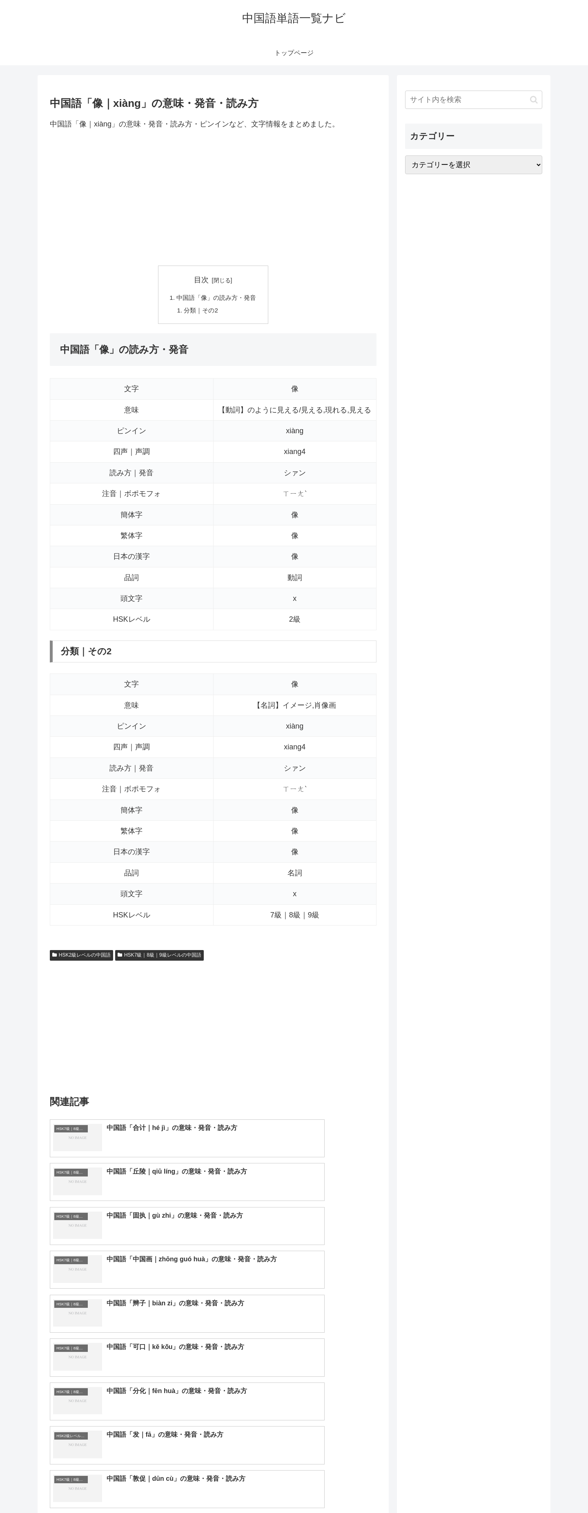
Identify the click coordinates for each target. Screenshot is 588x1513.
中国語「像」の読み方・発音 (216, 298)
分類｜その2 (200, 311)
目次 (201, 280)
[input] (473, 100)
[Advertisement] (213, 198)
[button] (534, 99)
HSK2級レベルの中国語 (81, 957)
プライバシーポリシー (514, 1487)
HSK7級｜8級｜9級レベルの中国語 (159, 957)
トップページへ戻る (451, 1487)
